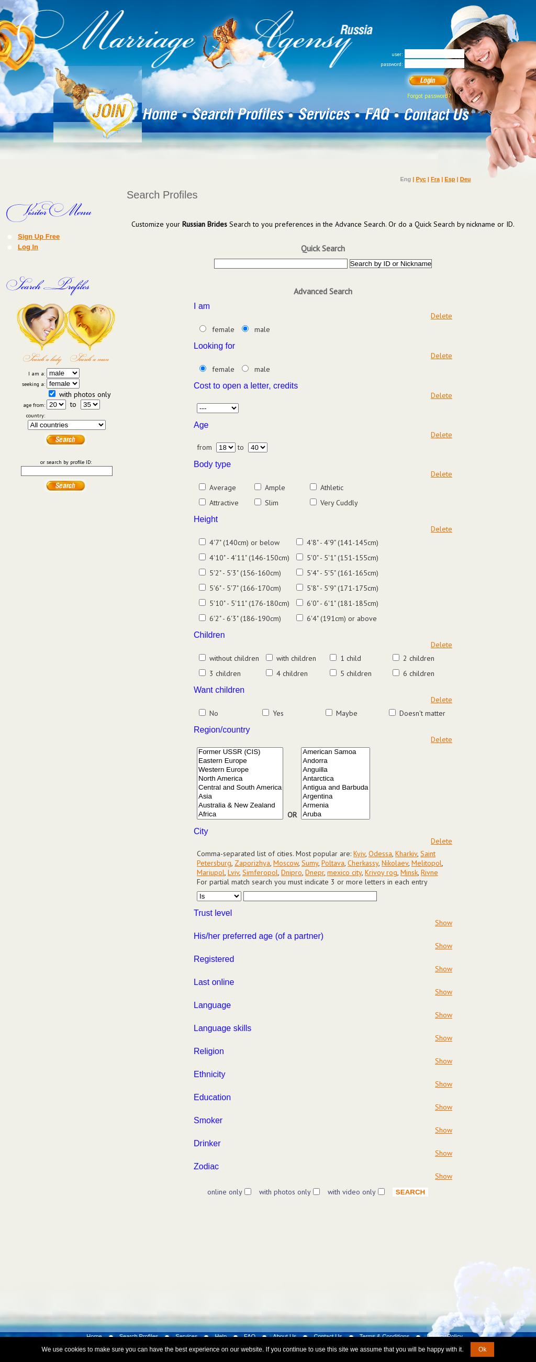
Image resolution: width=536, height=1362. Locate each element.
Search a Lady (41, 334)
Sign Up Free (39, 236)
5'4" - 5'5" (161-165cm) (342, 573)
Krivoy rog (381, 872)
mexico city (344, 872)
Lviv (233, 872)
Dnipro (291, 872)
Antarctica (336, 778)
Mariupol (211, 872)
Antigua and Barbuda (336, 787)
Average (222, 487)
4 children (292, 673)
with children (296, 658)
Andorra (336, 761)
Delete (441, 315)
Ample (275, 487)
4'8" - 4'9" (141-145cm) (342, 542)
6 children (418, 673)
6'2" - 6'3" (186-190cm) (245, 618)
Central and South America (240, 787)
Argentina (336, 796)
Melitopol (426, 863)
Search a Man (91, 334)
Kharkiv (406, 853)
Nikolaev (395, 863)
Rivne (429, 872)
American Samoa (336, 752)
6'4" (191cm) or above (342, 618)
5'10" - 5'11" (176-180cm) (249, 603)
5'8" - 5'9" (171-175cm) (342, 588)
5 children (356, 673)
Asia (240, 796)
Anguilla (336, 770)
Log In (28, 246)
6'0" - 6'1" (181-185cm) (342, 603)
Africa (240, 814)
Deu (465, 179)
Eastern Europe (240, 761)
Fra (435, 179)
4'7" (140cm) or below (244, 542)
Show (443, 922)
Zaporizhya (252, 863)
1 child (350, 658)
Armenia (336, 805)
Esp (449, 179)
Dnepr (314, 872)
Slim (271, 502)
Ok (482, 1349)
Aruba (336, 814)
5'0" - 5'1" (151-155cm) (342, 557)
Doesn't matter (422, 713)
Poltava (332, 863)
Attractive (224, 502)
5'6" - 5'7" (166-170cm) (245, 588)
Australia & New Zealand (240, 805)
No (213, 713)
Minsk (409, 872)
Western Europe (240, 770)
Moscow (285, 863)
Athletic (331, 487)
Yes (278, 713)
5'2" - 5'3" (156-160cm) (245, 573)
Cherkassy (363, 863)
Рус (421, 179)
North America (240, 778)
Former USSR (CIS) (240, 752)
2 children (418, 658)
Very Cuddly (339, 502)
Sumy (310, 863)
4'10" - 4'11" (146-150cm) (249, 557)
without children (234, 658)
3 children (225, 673)
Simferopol (260, 872)
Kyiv (359, 853)
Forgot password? (429, 95)
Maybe (347, 713)
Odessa (380, 853)
